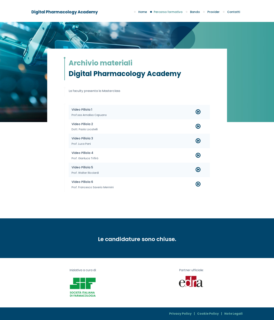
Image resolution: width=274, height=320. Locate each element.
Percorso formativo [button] (166, 12)
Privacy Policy (180, 313)
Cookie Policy (208, 313)
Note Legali (233, 313)
